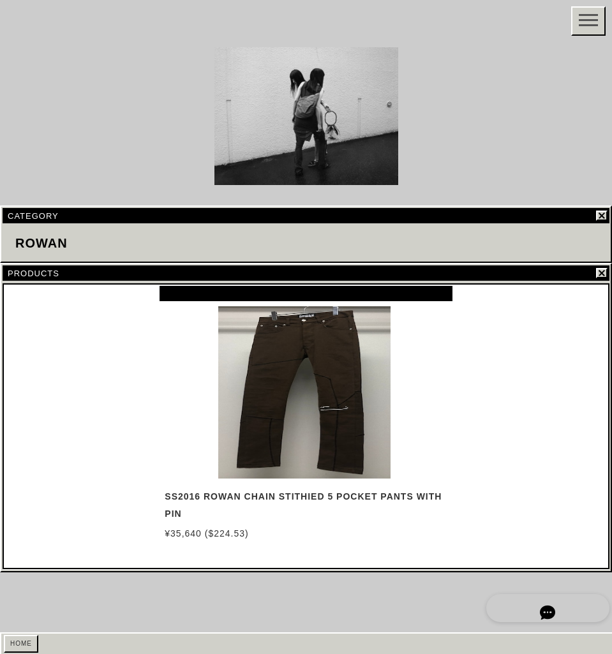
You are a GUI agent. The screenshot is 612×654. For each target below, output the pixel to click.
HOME (21, 643)
